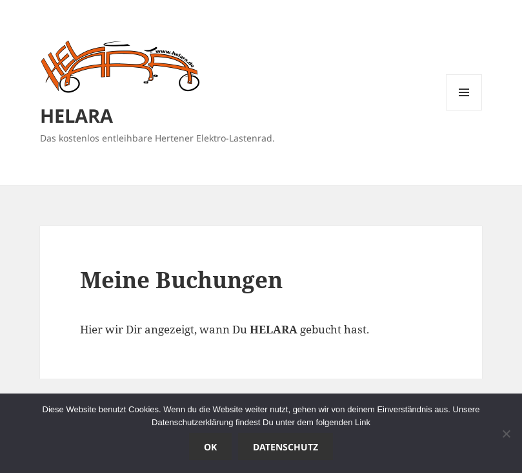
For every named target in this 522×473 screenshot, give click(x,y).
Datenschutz (285, 447)
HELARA (76, 115)
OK (210, 447)
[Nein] (505, 433)
